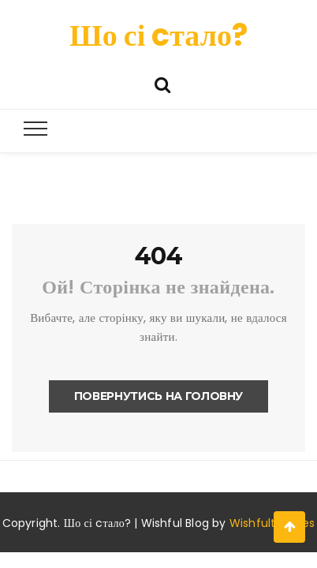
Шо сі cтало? (158, 35)
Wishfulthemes (272, 523)
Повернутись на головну (158, 396)
